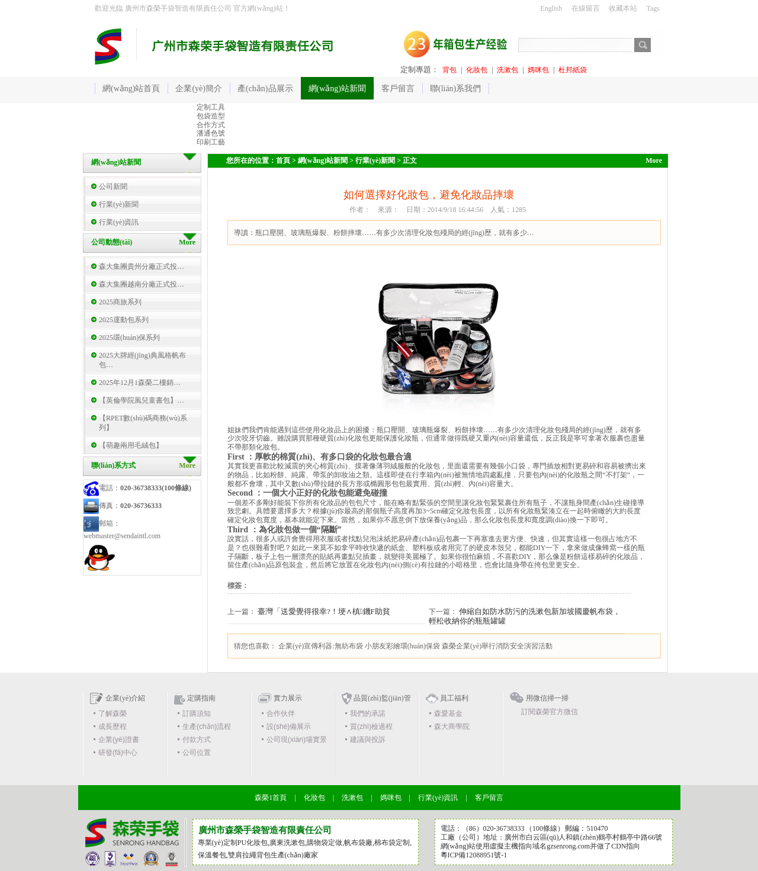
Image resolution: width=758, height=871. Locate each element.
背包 (449, 70)
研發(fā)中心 (117, 752)
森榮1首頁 (271, 797)
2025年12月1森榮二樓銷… (140, 382)
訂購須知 (196, 713)
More (187, 465)
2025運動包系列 (124, 320)
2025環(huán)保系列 (129, 337)
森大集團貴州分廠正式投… (141, 266)
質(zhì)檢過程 (371, 726)
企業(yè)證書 (118, 739)
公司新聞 (113, 186)
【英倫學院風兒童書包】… (141, 400)
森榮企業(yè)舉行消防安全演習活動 (497, 646)
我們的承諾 (368, 713)
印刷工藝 (211, 142)
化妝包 (476, 70)
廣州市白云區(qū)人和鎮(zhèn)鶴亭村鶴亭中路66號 (584, 837)
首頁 (283, 160)
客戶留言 (489, 797)
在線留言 (585, 8)
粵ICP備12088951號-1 (474, 855)
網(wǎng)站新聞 (323, 160)
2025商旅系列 (120, 302)
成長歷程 (112, 726)
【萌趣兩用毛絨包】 (131, 445)
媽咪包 (538, 70)
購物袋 (317, 842)
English (551, 8)
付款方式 (196, 739)
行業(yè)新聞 (119, 204)
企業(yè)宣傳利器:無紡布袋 (320, 646)
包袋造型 (211, 116)
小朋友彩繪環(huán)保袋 (402, 646)
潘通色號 (211, 133)
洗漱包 (507, 70)
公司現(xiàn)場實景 (296, 739)
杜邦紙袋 (572, 70)
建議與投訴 (368, 739)
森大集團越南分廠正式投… (141, 284)
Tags (653, 8)
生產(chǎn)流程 (206, 726)
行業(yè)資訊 (119, 222)
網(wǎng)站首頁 (131, 88)
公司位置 (196, 752)
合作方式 (211, 125)
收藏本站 (623, 8)
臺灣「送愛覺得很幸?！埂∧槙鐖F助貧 (324, 611)
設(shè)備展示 (288, 726)
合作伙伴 (280, 713)
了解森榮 (112, 713)
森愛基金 (448, 713)
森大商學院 (452, 726)
